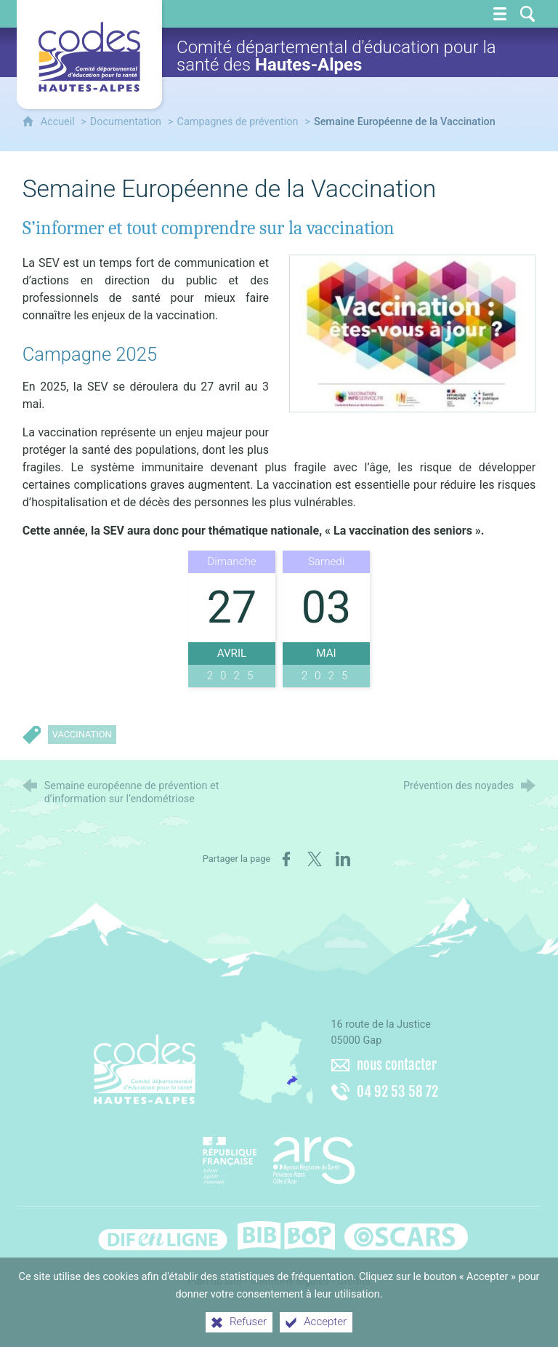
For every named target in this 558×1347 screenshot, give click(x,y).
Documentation (125, 122)
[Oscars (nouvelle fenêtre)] (406, 1235)
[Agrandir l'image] (412, 333)
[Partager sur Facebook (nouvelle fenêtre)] (286, 859)
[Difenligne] (162, 1235)
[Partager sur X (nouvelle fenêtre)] (314, 859)
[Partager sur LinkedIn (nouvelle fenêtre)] (343, 859)
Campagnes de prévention (238, 122)
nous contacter (397, 1065)
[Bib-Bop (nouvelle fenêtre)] (286, 1235)
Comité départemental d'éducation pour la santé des (336, 56)
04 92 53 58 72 (397, 1091)
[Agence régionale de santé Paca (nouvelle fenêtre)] (279, 1155)
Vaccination (82, 734)
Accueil (59, 122)
